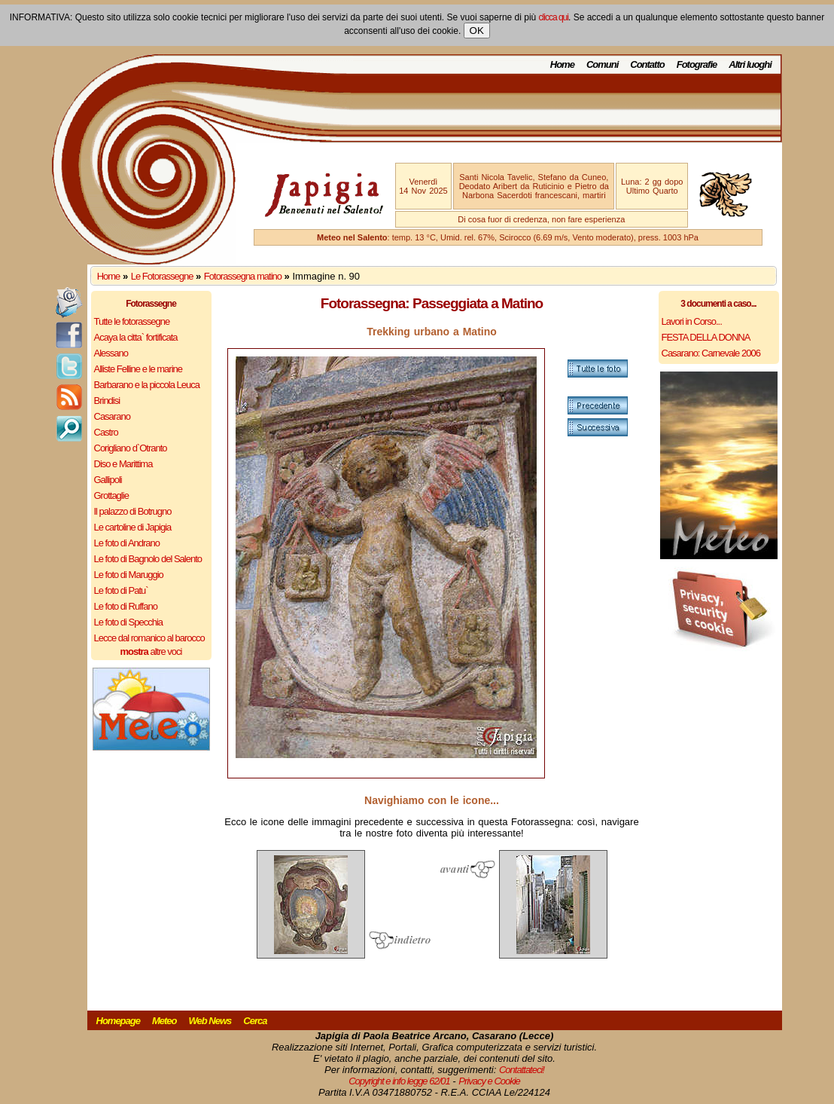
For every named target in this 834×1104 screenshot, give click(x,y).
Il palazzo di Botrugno (133, 511)
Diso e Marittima (123, 463)
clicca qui (553, 17)
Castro (106, 432)
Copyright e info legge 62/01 (399, 1081)
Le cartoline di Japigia (133, 527)
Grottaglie (111, 495)
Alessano (111, 353)
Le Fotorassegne (162, 276)
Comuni (602, 64)
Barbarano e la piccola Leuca (146, 384)
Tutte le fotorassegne (132, 321)
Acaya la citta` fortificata (136, 337)
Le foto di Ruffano (125, 606)
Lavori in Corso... (692, 321)
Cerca (254, 1020)
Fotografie (697, 64)
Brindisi (107, 400)
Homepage (118, 1020)
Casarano (112, 416)
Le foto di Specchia (128, 622)
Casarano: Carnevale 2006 (711, 353)
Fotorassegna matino (243, 276)
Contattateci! (521, 1069)
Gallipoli (108, 479)
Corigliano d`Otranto (130, 448)
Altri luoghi (750, 64)
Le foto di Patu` (121, 590)
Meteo (164, 1020)
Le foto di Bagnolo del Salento (148, 558)
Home (562, 64)
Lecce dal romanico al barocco (149, 638)
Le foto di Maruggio (128, 574)
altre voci (151, 651)
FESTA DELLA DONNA (706, 337)
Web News (210, 1020)
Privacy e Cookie (489, 1081)
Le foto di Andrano (127, 543)
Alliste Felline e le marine (138, 369)
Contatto (647, 64)
